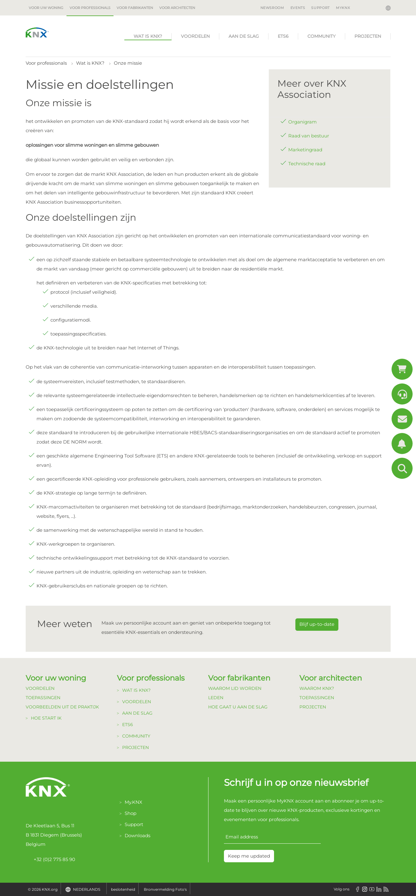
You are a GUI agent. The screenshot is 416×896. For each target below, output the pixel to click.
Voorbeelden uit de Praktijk (62, 707)
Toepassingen (43, 697)
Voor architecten (177, 8)
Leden (215, 697)
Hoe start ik (46, 718)
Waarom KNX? (316, 688)
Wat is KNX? (148, 36)
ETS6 (283, 36)
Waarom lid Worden (234, 688)
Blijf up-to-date (316, 624)
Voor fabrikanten (135, 8)
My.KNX (133, 802)
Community (321, 36)
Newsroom (272, 8)
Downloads (137, 835)
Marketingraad (305, 150)
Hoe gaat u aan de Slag (238, 707)
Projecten (367, 36)
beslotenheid (123, 889)
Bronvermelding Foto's (165, 889)
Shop (130, 813)
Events (297, 8)
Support (320, 8)
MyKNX (343, 8)
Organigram (302, 122)
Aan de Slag (244, 36)
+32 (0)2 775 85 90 (50, 859)
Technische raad (306, 164)
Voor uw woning (46, 8)
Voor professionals (90, 8)
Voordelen (195, 36)
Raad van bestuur (308, 136)
